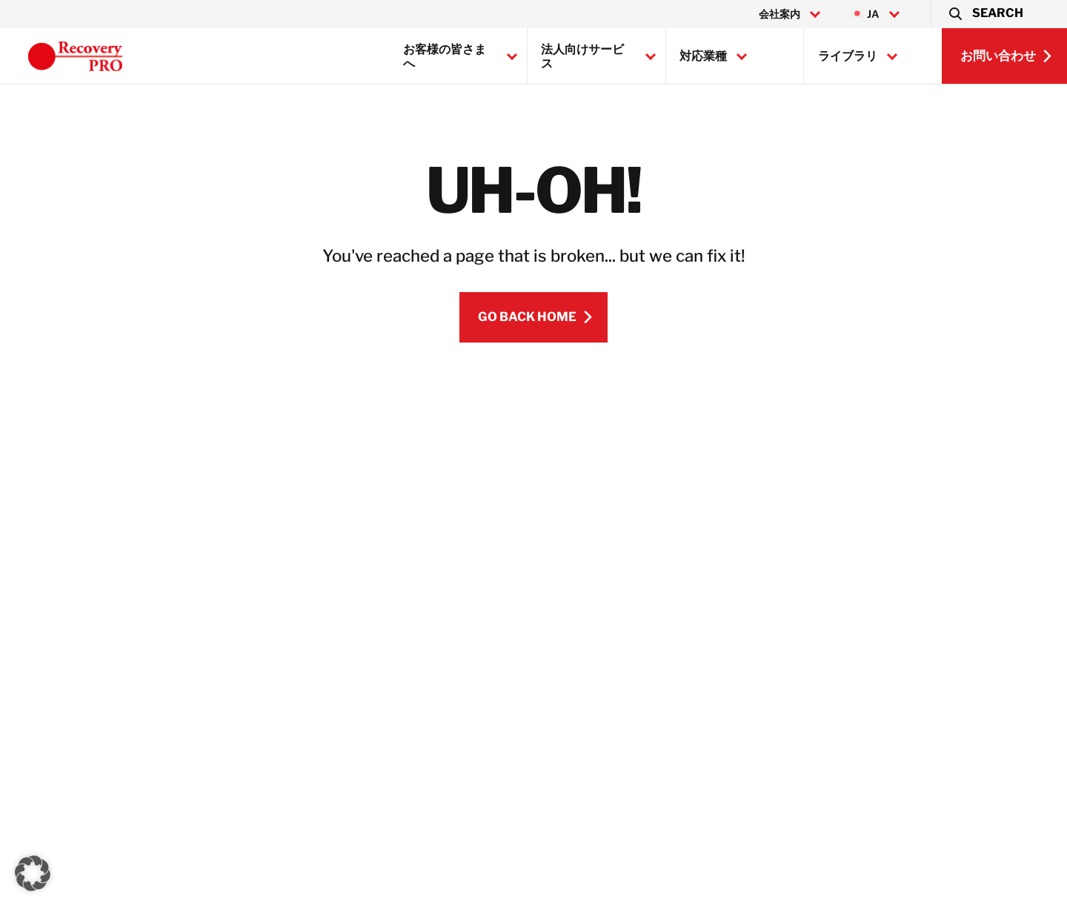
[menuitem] (875, 14)
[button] (985, 14)
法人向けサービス (582, 56)
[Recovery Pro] (75, 56)
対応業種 (703, 56)
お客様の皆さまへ (444, 56)
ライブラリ (847, 56)
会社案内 (779, 14)
